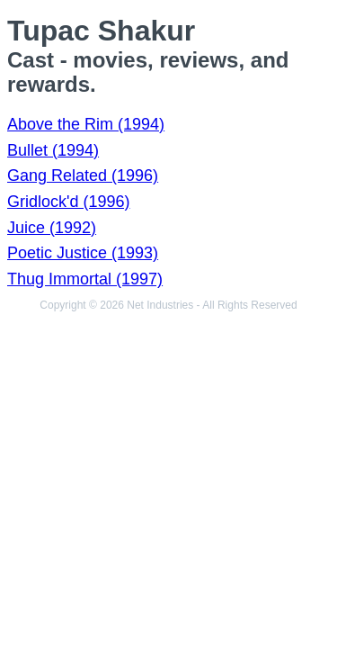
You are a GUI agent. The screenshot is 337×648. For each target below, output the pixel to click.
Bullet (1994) (53, 150)
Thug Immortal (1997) (85, 279)
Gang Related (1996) (82, 175)
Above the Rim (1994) (85, 124)
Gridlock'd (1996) (68, 202)
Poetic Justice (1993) (82, 253)
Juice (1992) (51, 228)
